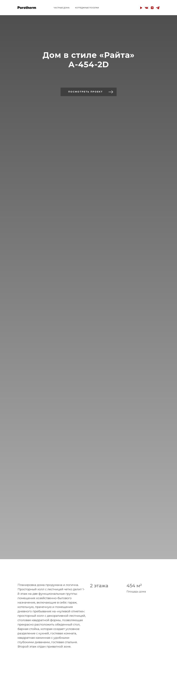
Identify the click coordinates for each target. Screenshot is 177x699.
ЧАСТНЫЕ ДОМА (61, 8)
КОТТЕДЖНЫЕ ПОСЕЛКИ (87, 8)
